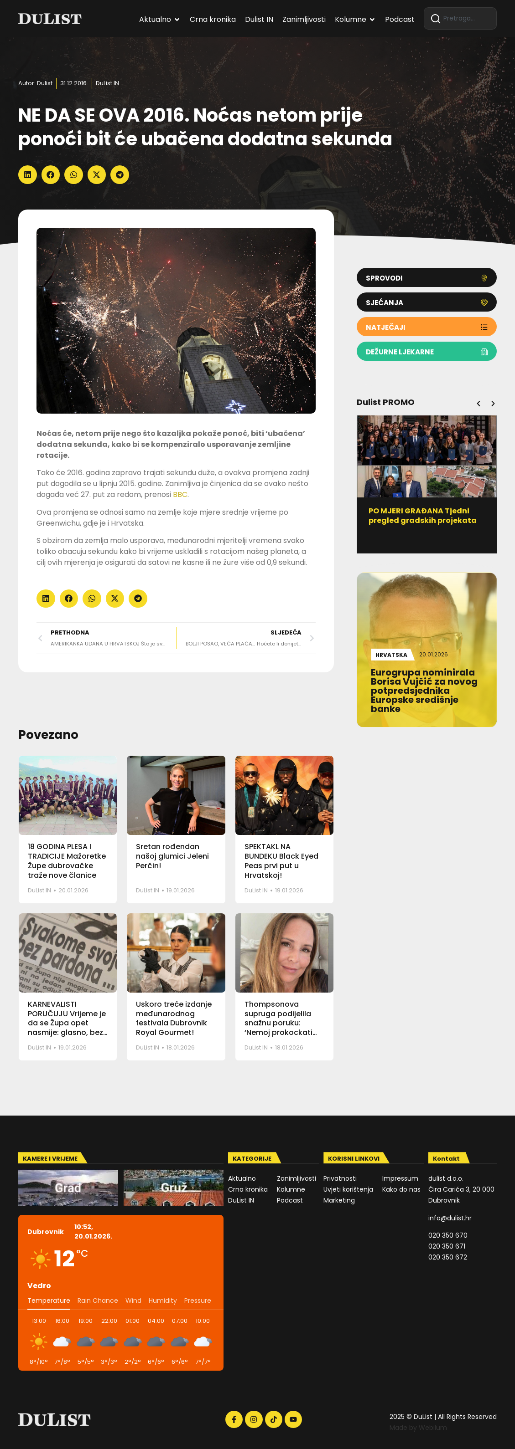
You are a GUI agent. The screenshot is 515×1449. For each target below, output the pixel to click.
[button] (27, 174)
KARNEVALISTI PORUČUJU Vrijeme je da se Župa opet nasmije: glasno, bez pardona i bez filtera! (67, 1023)
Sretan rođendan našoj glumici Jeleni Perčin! (172, 856)
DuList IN (107, 83)
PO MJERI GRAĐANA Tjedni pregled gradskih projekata (423, 516)
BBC (180, 494)
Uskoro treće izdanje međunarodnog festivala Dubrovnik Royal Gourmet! (174, 1018)
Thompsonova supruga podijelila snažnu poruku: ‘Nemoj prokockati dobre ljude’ (278, 1023)
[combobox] (460, 18)
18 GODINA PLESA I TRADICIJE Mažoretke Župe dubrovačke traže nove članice (67, 860)
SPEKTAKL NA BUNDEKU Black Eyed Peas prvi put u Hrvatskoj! (281, 860)
